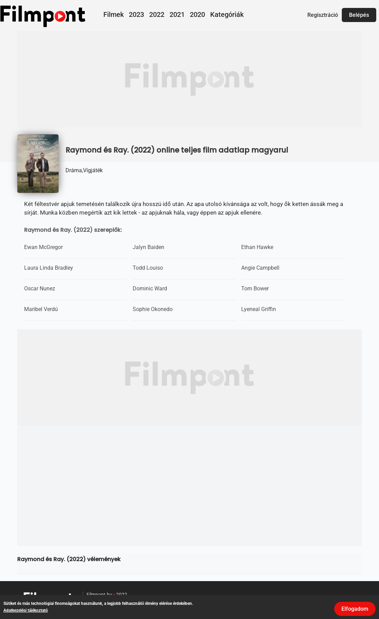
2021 (177, 14)
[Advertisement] (189, 79)
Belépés (359, 15)
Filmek (113, 14)
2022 (156, 14)
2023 (136, 14)
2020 (197, 14)
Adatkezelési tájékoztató (25, 610)
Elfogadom (354, 609)
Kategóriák (227, 14)
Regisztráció (322, 15)
